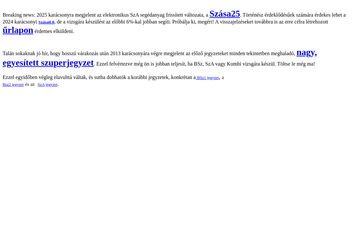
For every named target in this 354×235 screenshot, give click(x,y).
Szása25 (224, 13)
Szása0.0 (46, 22)
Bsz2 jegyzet (13, 84)
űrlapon (18, 30)
